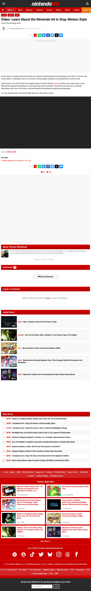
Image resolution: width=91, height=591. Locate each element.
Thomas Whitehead (16, 29)
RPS (56, 574)
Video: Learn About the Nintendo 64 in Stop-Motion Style (44, 19)
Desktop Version (57, 476)
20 (13, 339)
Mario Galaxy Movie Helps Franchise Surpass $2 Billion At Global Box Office (37, 460)
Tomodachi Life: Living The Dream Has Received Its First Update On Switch (37, 456)
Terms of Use (72, 472)
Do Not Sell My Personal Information (75, 564)
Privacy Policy (59, 472)
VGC (88, 570)
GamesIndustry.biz (40, 574)
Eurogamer (80, 570)
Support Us (40, 472)
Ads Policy (84, 472)
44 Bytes (51, 564)
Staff (18, 472)
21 (13, 365)
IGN (72, 570)
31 (13, 352)
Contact (49, 472)
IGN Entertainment (33, 564)
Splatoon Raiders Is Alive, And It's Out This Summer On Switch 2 (33, 447)
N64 (17, 15)
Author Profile (41, 260)
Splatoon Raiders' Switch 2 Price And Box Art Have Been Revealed (34, 451)
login (48, 298)
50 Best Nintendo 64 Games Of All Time (16, 161)
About (12, 472)
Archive (31, 476)
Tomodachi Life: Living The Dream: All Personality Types (30, 423)
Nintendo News (62, 570)
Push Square (12, 570)
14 (50, 172)
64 (13, 379)
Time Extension (35, 570)
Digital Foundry (49, 570)
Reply (51, 260)
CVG (51, 574)
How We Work (28, 472)
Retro (4, 15)
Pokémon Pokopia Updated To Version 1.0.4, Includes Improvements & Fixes (38, 437)
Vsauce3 (56, 83)
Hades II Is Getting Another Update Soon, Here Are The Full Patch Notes (36, 419)
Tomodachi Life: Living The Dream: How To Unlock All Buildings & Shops (36, 428)
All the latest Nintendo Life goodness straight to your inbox (45, 582)
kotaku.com (11, 152)
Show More (45, 541)
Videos (11, 15)
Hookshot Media (14, 564)
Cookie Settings (42, 476)
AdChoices (58, 564)
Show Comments (45, 277)
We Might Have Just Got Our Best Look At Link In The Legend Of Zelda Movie (38, 433)
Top (5, 472)
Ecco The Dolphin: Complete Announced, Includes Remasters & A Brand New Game (40, 442)
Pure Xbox (23, 570)
